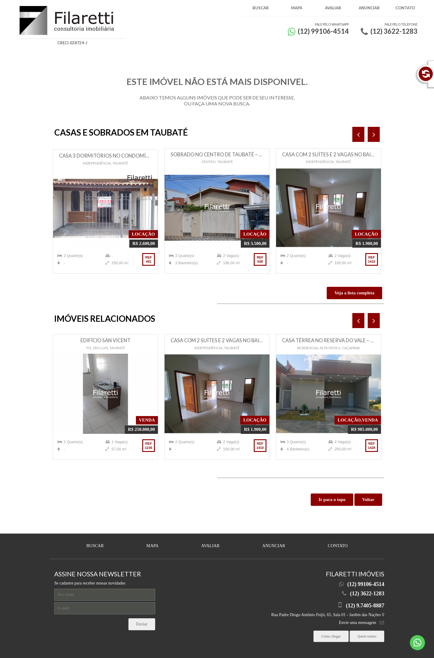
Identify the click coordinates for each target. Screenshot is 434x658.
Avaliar (333, 7)
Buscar (261, 7)
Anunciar (369, 7)
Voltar (368, 499)
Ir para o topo (332, 499)
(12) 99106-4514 (365, 583)
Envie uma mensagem (357, 620)
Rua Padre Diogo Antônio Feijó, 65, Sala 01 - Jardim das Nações (327, 613)
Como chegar (331, 633)
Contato (405, 7)
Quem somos (366, 633)
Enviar (141, 623)
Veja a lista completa (354, 292)
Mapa (296, 7)
